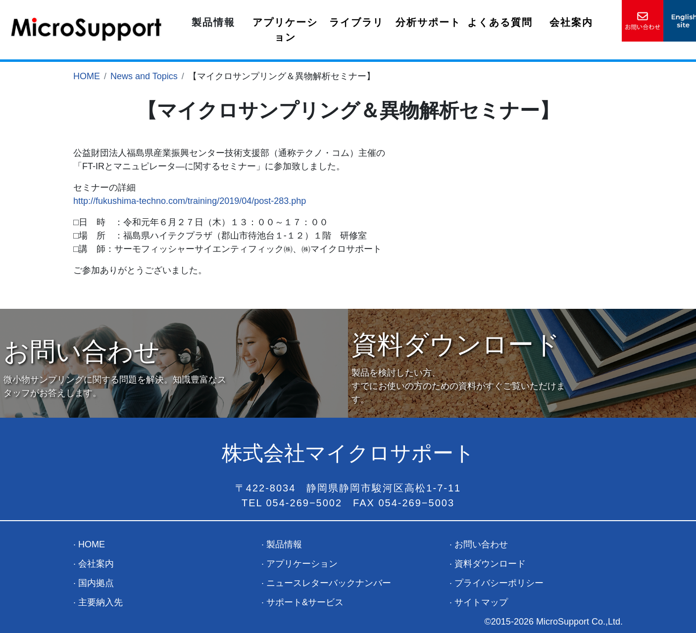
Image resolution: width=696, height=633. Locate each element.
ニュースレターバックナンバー (328, 583)
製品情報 (213, 22)
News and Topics (144, 76)
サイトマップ (481, 602)
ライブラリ (356, 22)
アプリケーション (285, 30)
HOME (86, 76)
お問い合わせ (481, 544)
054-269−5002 (304, 502)
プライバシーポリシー (499, 583)
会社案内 (571, 22)
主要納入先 (100, 602)
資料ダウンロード (490, 564)
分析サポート (428, 22)
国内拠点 (96, 583)
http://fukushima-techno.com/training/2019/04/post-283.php (189, 201)
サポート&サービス (305, 602)
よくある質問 (500, 22)
